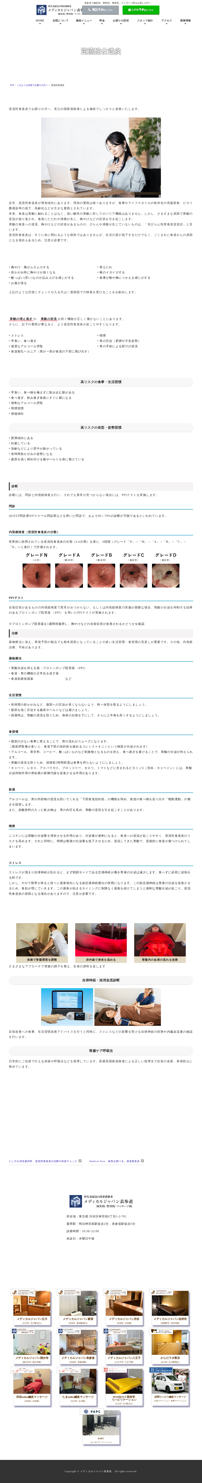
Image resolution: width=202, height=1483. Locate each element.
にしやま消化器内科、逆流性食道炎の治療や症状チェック (43, 1161)
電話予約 (100, 9)
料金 (102, 20)
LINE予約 (141, 9)
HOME (40, 20)
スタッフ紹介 (145, 20)
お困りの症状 (121, 20)
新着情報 (185, 20)
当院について (61, 20)
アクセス (166, 20)
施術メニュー (84, 20)
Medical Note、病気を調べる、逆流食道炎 (114, 1161)
